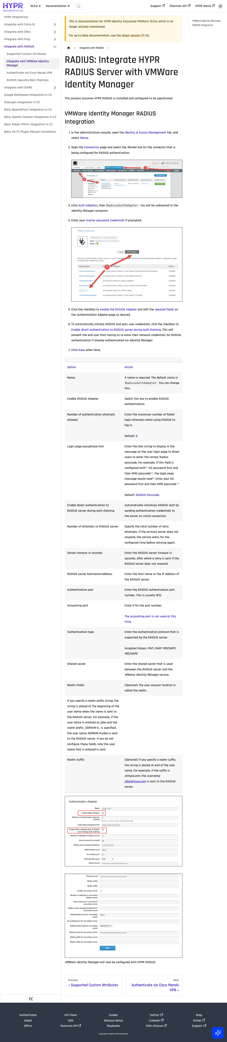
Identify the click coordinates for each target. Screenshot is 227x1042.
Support (157, 6)
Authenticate (28, 1015)
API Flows (70, 1015)
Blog (199, 1015)
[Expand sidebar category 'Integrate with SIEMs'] (54, 87)
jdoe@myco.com (135, 781)
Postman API (180, 6)
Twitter (156, 1015)
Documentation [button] (56, 6)
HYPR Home (205, 6)
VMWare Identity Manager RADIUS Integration (206, 23)
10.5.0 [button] (33, 6)
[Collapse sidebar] (30, 998)
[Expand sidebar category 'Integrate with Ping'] (54, 39)
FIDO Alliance (156, 1026)
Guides (113, 1015)
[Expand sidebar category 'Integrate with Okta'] (54, 32)
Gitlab (199, 1020)
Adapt (28, 1020)
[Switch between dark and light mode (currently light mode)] (220, 6)
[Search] (79, 6)
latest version (131, 35)
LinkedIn (156, 1020)
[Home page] (69, 48)
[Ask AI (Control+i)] (217, 1032)
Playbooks (113, 1026)
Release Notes (113, 1020)
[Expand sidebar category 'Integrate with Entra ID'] (54, 24)
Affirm (28, 1026)
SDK (71, 1020)
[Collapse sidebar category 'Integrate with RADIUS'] (54, 46)
